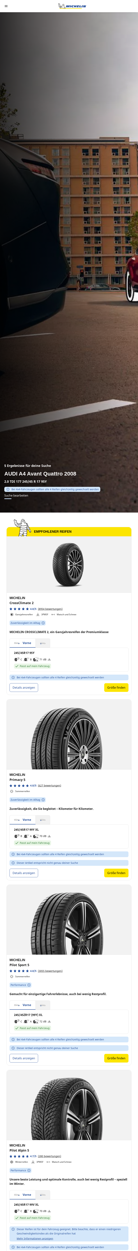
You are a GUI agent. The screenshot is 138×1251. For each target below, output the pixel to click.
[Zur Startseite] (72, 6)
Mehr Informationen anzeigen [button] (35, 1238)
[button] (36, 609)
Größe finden (116, 688)
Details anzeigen (24, 688)
